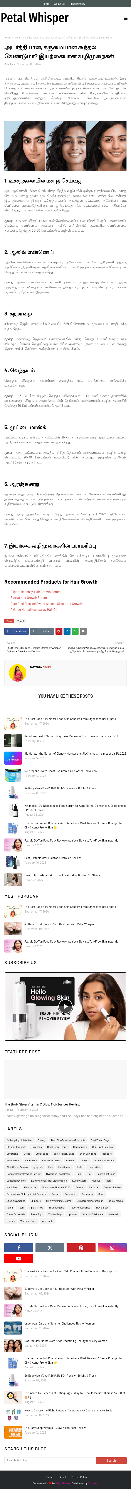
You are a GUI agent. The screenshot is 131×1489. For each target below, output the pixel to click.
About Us (59, 3)
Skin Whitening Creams (58, 1200)
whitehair (113, 1214)
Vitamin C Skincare (92, 1214)
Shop (101, 1193)
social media (116, 1200)
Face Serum (13, 1160)
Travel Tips (37, 1214)
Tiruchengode (56, 1207)
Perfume (93, 1187)
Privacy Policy (77, 3)
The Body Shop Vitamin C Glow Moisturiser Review (42, 1104)
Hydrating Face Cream (58, 1173)
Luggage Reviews (16, 1180)
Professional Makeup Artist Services (26, 1193)
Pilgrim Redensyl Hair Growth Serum (35, 592)
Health (79, 1167)
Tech (21, 1207)
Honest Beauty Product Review (24, 1173)
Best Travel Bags (100, 1140)
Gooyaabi (93, 1483)
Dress (27, 1153)
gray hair (38, 1167)
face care (107, 1153)
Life (88, 1173)
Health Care (95, 1167)
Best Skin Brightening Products (68, 1140)
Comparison (80, 1146)
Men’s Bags (13, 1187)
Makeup (96, 1180)
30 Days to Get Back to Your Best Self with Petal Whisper (59, 924)
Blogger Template (16, 1146)
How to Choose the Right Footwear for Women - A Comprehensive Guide (68, 1410)
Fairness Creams (51, 1160)
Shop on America (16, 1200)
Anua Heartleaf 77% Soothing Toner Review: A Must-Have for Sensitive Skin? (71, 736)
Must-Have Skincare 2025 (56, 1187)
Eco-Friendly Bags (64, 1153)
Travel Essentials (16, 1214)
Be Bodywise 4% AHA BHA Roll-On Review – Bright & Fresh (60, 788)
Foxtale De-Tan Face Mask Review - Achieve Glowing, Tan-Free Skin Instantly (71, 840)
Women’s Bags (28, 1220)
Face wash (31, 1160)
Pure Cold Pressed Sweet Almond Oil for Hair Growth (46, 604)
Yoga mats (47, 1220)
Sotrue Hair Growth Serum (28, 597)
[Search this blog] (50, 1460)
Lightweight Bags (105, 1173)
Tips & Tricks (36, 1207)
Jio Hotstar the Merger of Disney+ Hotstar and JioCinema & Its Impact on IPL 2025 (75, 753)
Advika (9, 64)
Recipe (55, 1193)
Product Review (112, 1187)
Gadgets (84, 1160)
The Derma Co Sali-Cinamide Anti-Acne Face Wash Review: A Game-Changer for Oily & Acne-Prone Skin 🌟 (73, 825)
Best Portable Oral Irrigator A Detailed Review (52, 858)
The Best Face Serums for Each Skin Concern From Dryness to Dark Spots (70, 718)
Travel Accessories (79, 1207)
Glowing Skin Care (104, 1160)
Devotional (12, 1153)
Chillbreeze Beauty (57, 1146)
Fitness (70, 1160)
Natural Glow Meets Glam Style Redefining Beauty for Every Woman (65, 1341)
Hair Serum (64, 1167)
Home (45, 3)
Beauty (42, 1140)
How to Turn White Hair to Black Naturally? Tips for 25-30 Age (62, 875)
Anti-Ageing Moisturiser (19, 1140)
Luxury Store (79, 1180)
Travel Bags (102, 1207)
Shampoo (87, 1193)
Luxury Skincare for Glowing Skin (49, 1180)
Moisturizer (30, 1187)
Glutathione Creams (17, 1167)
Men (108, 1180)
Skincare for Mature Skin (90, 1200)
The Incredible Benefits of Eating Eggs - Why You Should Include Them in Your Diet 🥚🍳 (74, 1395)
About (62, 1476)
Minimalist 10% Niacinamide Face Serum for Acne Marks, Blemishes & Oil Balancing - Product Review (75, 808)
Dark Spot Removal (102, 1146)
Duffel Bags (42, 1153)
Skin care (36, 1200)
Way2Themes (63, 1483)
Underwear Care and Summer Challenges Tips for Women (59, 1323)
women (11, 1220)
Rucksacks (71, 1193)
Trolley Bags (55, 1214)
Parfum (80, 1187)
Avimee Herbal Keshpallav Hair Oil (33, 609)
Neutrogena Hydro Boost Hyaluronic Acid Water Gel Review (60, 771)
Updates (72, 1214)
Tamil (16, 37)
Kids (78, 1173)
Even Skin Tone (88, 1153)
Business (37, 1146)
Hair (50, 1167)
